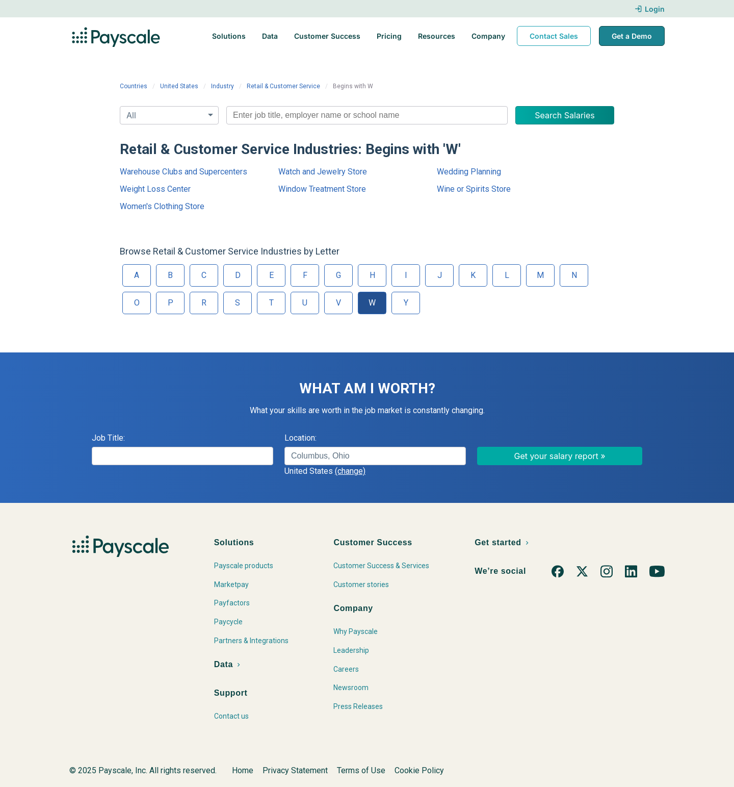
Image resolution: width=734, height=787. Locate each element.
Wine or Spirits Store (474, 189)
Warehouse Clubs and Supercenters (183, 171)
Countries (133, 86)
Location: (300, 438)
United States (179, 86)
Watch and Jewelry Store (322, 171)
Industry (222, 86)
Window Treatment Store (322, 189)
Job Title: (108, 438)
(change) (350, 471)
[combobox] (367, 115)
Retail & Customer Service (283, 86)
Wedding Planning (469, 171)
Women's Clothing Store (162, 206)
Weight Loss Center (155, 189)
